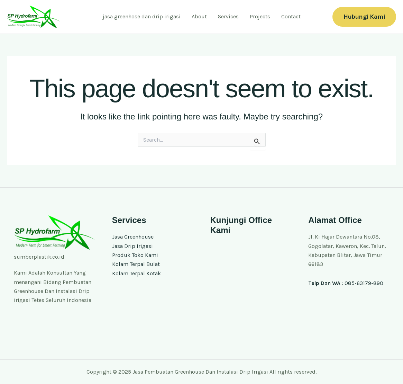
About (199, 16)
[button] (364, 17)
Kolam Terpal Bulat (136, 264)
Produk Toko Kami (135, 255)
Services (228, 16)
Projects (260, 16)
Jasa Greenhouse (133, 236)
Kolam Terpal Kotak (136, 273)
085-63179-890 (364, 283)
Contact (291, 16)
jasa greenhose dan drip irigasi (142, 16)
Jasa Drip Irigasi (132, 246)
